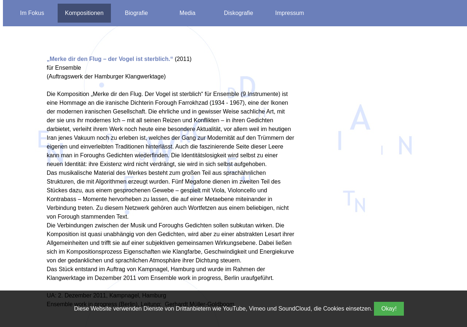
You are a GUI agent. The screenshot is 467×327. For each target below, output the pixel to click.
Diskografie (238, 13)
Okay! (389, 308)
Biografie (136, 13)
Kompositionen (84, 13)
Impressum (289, 13)
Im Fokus (32, 13)
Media (188, 13)
